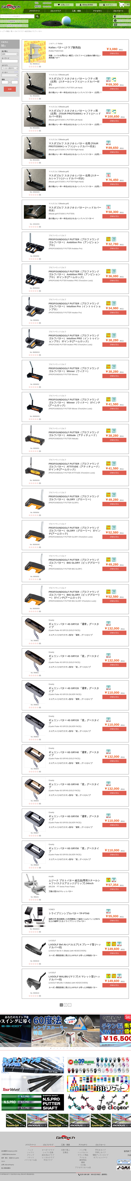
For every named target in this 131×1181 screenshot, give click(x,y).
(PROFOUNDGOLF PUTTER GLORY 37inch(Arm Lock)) (68, 535)
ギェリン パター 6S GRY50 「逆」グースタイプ (72, 848)
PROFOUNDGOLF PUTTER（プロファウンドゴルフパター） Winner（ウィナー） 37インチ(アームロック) (75, 401)
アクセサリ (97, 9)
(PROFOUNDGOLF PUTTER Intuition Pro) (63, 309)
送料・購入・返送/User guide (10, 1156)
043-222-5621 (47, 5)
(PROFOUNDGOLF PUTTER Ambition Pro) (63, 244)
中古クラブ (48, 1158)
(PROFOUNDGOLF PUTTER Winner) (61, 373)
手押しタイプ (100, 1151)
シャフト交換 (48, 1151)
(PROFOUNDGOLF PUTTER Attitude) (62, 437)
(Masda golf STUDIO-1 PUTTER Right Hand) (64, 148)
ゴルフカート (118, 9)
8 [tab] (74, 1047)
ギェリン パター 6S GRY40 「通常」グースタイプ (73, 752)
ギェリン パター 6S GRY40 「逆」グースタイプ (72, 784)
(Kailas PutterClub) (55, 49)
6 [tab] (67, 1047)
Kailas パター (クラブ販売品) (63, 46)
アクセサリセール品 (83, 1166)
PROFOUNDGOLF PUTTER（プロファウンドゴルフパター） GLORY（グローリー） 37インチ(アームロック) (75, 529)
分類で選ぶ (65, 1148)
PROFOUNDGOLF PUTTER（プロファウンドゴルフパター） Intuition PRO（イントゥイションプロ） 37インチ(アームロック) (75, 337)
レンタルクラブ (48, 1156)
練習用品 (82, 1158)
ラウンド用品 (83, 1153)
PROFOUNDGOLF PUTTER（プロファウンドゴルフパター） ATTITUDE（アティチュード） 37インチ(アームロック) (75, 465)
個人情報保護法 (5, 1166)
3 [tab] (57, 1047)
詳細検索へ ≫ (14, 20)
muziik (51, 875)
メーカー (5, 71)
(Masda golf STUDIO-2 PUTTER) (60, 210)
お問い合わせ (120, 23)
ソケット (30, 1156)
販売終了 (127, 1150)
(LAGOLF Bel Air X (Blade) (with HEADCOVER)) (65, 949)
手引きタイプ (100, 1148)
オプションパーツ (100, 1156)
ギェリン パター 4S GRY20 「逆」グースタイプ (72, 720)
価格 (3, 78)
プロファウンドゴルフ (57, 235)
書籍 (83, 1161)
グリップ (30, 1153)
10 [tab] (80, 1047)
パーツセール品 (30, 1158)
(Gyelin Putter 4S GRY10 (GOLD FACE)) (62, 627)
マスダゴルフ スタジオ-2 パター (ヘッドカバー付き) (74, 207)
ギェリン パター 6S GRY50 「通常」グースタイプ (73, 816)
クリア (16, 70)
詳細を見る (114, 52)
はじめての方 (120, 15)
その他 (83, 1163)
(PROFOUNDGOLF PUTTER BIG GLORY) (63, 565)
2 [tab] (54, 1047)
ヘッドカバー (83, 1151)
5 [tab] (64, 1047)
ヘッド (30, 1148)
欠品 (129, 1154)
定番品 (65, 1151)
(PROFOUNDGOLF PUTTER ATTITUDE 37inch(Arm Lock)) (69, 471)
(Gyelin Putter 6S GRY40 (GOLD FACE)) (62, 755)
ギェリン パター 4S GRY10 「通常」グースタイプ (73, 624)
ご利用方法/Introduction (8, 1153)
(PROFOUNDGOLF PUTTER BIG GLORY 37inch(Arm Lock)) (69, 599)
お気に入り (64, 4)
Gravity (51, 620)
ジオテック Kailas (56, 42)
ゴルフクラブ (55, 9)
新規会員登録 (86, 4)
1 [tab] (51, 1047)
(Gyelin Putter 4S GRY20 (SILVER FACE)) (63, 691)
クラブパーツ (34, 9)
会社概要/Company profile (9, 1149)
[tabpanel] (65, 1029)
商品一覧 (9, 30)
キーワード (5, 57)
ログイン (108, 4)
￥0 (124, 4)
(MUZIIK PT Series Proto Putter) (60, 885)
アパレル (82, 1156)
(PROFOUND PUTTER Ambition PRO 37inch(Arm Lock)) (68, 278)
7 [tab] (70, 1047)
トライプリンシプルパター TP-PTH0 (67, 912)
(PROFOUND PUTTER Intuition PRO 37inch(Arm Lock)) (68, 343)
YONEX (52, 908)
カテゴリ (5, 64)
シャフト (30, 1151)
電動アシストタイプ (100, 1153)
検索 (10, 88)
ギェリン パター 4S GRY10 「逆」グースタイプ (72, 656)
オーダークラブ (48, 1148)
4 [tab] (60, 1047)
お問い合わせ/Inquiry (7, 1163)
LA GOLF (52, 939)
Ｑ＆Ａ (118, 19)
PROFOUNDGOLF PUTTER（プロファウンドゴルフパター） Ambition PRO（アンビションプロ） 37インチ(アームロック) (75, 273)
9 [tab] (77, 1047)
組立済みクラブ (48, 1153)
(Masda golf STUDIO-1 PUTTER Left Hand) (63, 84)
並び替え (5, 50)
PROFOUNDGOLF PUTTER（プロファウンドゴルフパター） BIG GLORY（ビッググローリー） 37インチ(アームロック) (75, 593)
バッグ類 (82, 1148)
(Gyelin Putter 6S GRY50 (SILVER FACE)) (63, 819)
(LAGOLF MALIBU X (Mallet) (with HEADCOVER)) (66, 981)
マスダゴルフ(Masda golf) (59, 74)
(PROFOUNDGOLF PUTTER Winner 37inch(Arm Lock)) (68, 407)
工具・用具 (76, 9)
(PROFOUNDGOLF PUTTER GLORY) (62, 501)
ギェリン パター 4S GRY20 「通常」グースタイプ (73, 688)
